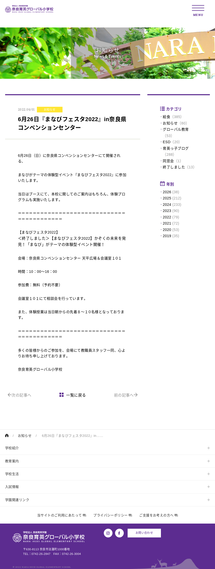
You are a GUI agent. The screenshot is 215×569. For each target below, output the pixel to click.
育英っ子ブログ (176, 148)
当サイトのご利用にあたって (61, 515)
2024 (167, 204)
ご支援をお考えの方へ (158, 515)
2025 (167, 198)
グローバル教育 (176, 129)
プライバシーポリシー (112, 515)
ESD (166, 142)
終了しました (174, 167)
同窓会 (168, 161)
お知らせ (170, 123)
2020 (167, 230)
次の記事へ (20, 395)
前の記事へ (126, 395)
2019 (167, 236)
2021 (167, 223)
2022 (167, 217)
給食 (166, 117)
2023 (167, 211)
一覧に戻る (72, 395)
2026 (167, 192)
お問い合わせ (144, 532)
